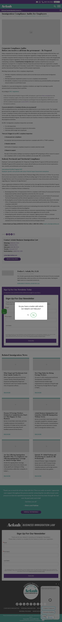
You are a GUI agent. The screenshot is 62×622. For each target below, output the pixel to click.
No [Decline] (28, 315)
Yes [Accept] (33, 315)
